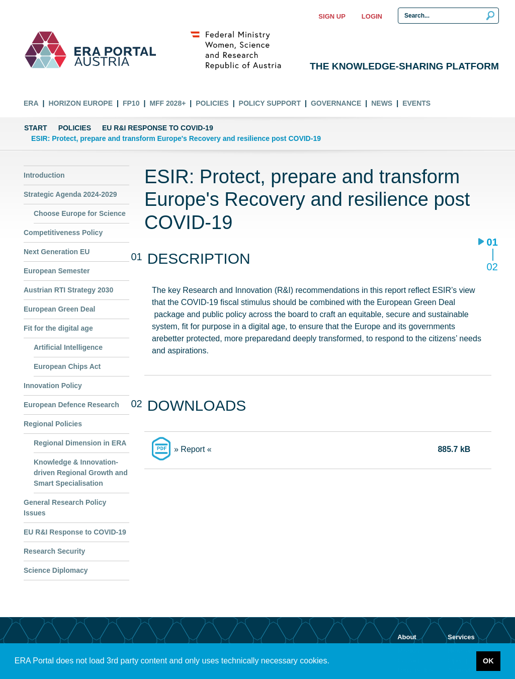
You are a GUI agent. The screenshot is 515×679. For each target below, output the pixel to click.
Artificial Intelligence (68, 347)
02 (492, 266)
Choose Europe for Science (80, 213)
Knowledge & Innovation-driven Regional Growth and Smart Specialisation (81, 472)
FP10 (131, 103)
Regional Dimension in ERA (80, 443)
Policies (212, 103)
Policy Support (270, 103)
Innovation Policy (53, 386)
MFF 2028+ (167, 103)
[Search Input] (448, 16)
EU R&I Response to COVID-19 (157, 128)
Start (35, 128)
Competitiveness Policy (63, 233)
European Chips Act (67, 366)
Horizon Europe (80, 103)
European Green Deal (59, 309)
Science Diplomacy (56, 570)
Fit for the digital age (58, 328)
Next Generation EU (57, 252)
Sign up (331, 16)
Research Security (54, 551)
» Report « (193, 449)
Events (416, 103)
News (381, 103)
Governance (336, 103)
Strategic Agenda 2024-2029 (70, 194)
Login (372, 16)
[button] (332, 661)
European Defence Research (71, 405)
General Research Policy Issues (65, 507)
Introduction (44, 175)
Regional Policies (53, 424)
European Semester (57, 271)
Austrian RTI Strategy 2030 (68, 290)
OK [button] (488, 661)
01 (492, 243)
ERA (31, 103)
